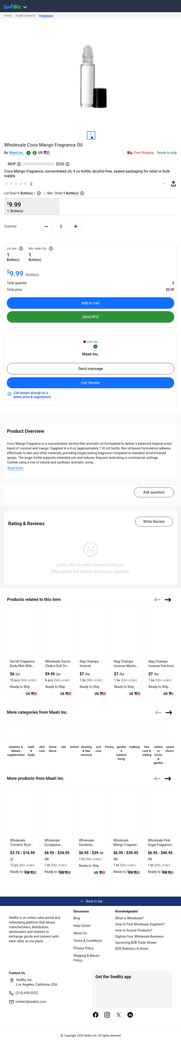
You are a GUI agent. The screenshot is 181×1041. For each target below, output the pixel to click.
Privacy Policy (83, 948)
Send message (90, 368)
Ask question (154, 492)
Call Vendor (90, 383)
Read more (15, 468)
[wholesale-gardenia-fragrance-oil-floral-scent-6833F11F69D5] (91, 811)
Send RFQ (90, 317)
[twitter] (118, 1015)
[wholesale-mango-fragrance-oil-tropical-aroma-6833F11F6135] (126, 811)
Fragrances (46, 15)
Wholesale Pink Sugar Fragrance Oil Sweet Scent (160, 844)
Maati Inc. (16, 153)
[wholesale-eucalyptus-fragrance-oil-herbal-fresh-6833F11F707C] (57, 811)
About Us (80, 933)
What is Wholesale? (129, 918)
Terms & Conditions (87, 941)
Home (8, 15)
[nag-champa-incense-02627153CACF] (92, 632)
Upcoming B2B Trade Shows (135, 942)
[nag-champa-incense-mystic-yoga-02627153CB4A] (127, 632)
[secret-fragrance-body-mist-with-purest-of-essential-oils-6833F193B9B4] (23, 632)
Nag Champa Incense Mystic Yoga (125, 666)
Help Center (81, 926)
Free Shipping (140, 153)
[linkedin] (130, 1015)
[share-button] (173, 183)
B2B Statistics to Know (131, 948)
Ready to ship (167, 153)
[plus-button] (75, 226)
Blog (76, 918)
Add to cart (90, 303)
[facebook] (95, 1015)
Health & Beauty (25, 15)
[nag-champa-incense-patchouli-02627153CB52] (161, 632)
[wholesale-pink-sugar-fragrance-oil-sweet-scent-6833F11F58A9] (160, 811)
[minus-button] (46, 226)
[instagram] (107, 1015)
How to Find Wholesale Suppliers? (140, 924)
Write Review (154, 521)
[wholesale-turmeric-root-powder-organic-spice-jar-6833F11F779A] (23, 811)
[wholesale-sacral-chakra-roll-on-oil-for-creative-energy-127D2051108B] (58, 632)
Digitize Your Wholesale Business (139, 936)
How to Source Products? (133, 930)
